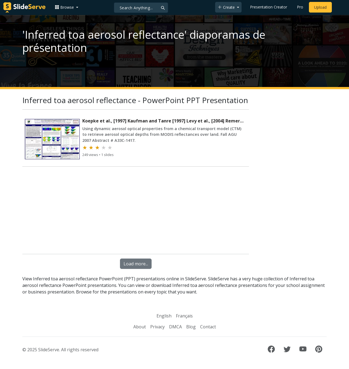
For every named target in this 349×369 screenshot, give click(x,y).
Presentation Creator (268, 7)
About (139, 327)
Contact (208, 327)
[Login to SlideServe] (339, 7)
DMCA (175, 327)
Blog (191, 327)
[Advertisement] (135, 211)
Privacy (157, 327)
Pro (300, 7)
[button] (66, 7)
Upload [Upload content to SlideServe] (320, 7)
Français (184, 316)
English (164, 316)
